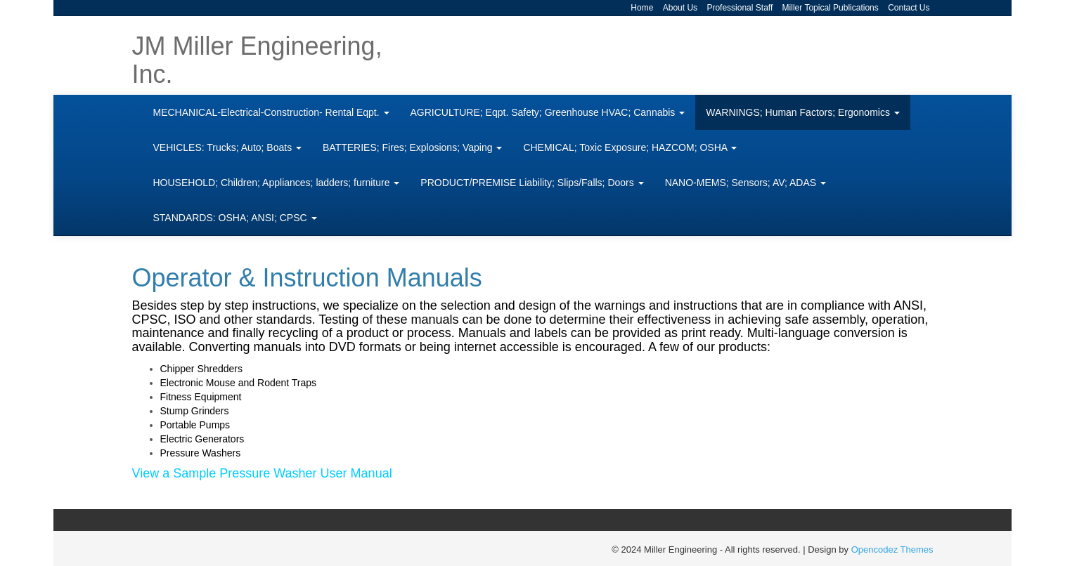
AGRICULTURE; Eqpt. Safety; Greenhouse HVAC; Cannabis (548, 112)
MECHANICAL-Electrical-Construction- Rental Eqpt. (271, 112)
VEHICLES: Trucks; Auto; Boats (227, 147)
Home (642, 8)
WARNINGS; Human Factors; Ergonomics (803, 112)
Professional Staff (739, 8)
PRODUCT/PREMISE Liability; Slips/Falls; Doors (531, 182)
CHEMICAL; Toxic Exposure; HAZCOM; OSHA (630, 147)
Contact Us (908, 8)
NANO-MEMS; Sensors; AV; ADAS (745, 182)
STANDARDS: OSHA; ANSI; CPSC (235, 217)
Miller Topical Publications (830, 8)
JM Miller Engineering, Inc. (257, 60)
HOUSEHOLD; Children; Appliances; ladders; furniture (276, 182)
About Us (680, 8)
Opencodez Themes (892, 549)
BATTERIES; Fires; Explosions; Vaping (412, 147)
